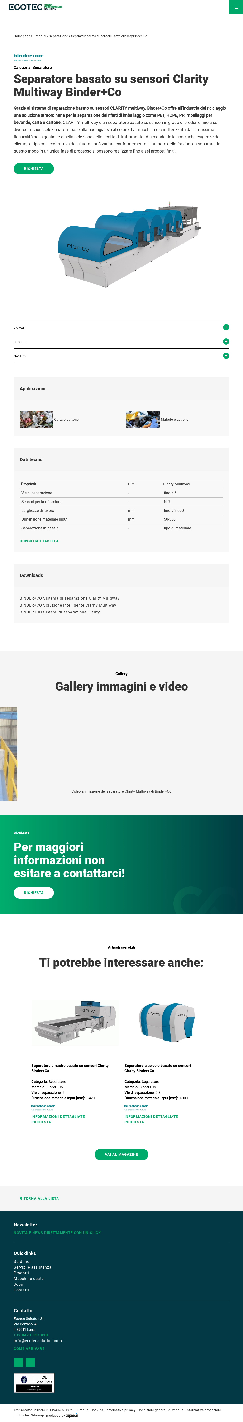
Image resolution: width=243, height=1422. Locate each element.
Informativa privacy (120, 1410)
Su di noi (22, 1261)
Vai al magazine (121, 1154)
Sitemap (37, 1415)
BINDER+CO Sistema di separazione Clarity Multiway (70, 598)
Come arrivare (29, 1349)
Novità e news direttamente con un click (57, 1233)
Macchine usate (29, 1278)
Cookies (97, 1410)
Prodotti (39, 36)
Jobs (18, 1284)
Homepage (22, 36)
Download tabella (41, 541)
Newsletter (25, 1225)
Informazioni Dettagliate (58, 1117)
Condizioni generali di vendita (161, 1410)
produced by (62, 1415)
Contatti (21, 1290)
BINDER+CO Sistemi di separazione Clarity (60, 612)
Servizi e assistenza (33, 1267)
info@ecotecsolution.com (38, 1340)
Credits (83, 1410)
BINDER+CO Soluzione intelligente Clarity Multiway (68, 605)
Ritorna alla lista (36, 1198)
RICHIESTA (34, 893)
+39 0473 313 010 (31, 1335)
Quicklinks (25, 1253)
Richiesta (34, 169)
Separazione (58, 36)
